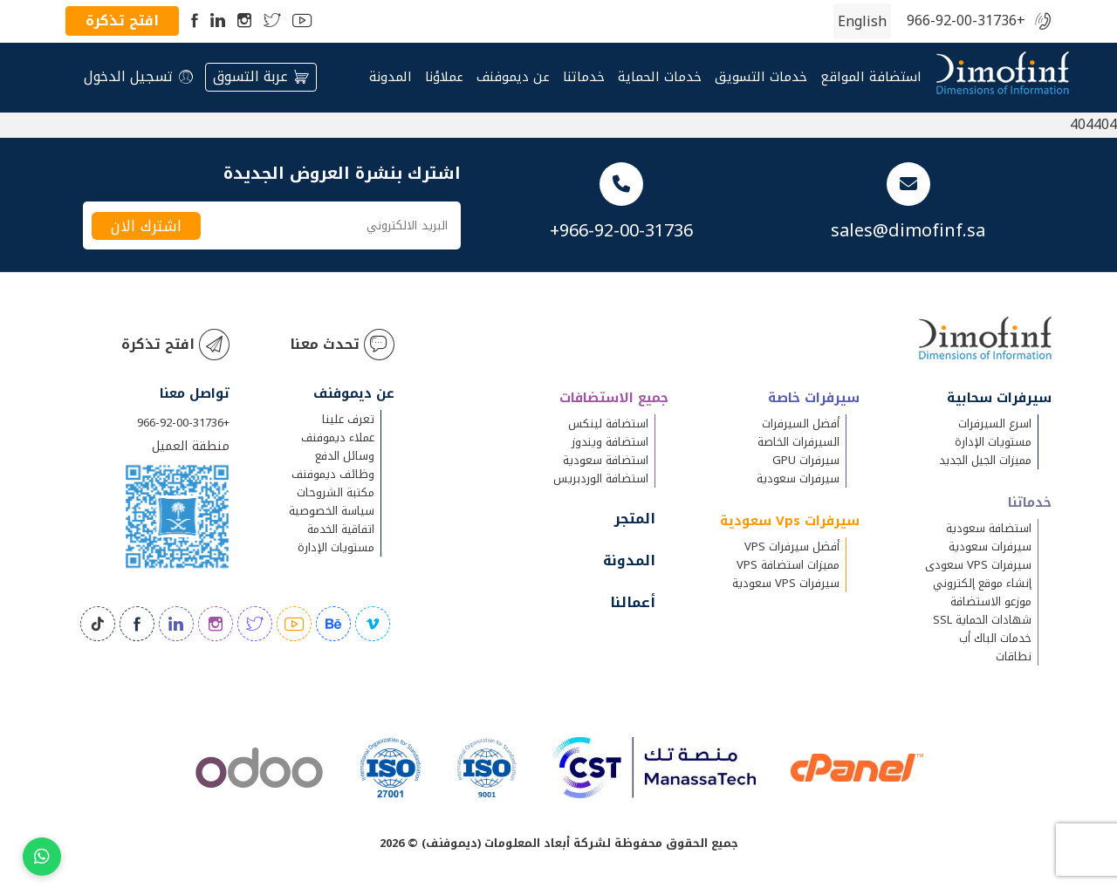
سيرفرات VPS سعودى (978, 565)
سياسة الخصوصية (331, 511)
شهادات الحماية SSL (982, 620)
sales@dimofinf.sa (908, 230)
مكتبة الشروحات (335, 492)
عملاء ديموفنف (337, 437)
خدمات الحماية (660, 77)
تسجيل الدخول (138, 76)
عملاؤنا (444, 77)
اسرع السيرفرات (994, 423)
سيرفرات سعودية (990, 546)
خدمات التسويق (761, 77)
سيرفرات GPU (805, 460)
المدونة (390, 77)
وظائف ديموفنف (332, 474)
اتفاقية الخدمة (340, 529)
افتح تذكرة (122, 20)
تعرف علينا (348, 419)
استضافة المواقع (871, 77)
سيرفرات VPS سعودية (785, 583)
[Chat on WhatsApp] (42, 856)
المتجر (634, 518)
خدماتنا (584, 77)
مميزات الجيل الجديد (985, 460)
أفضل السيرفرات (800, 423)
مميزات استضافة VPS (788, 565)
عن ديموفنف (513, 77)
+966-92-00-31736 (966, 21)
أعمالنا (632, 602)
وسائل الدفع (344, 456)
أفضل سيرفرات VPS (791, 546)
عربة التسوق (261, 76)
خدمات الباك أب (995, 638)
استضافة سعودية (988, 528)
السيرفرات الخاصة (798, 442)
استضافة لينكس (608, 423)
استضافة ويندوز (610, 442)
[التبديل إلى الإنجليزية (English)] (862, 22)
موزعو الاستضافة (990, 601)
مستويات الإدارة (993, 442)
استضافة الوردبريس (600, 478)
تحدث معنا (342, 344)
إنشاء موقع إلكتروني (982, 583)
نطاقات (1013, 656)
